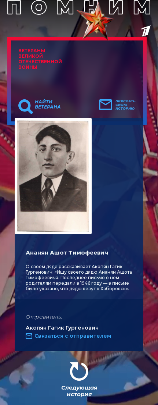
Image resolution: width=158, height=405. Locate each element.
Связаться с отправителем (72, 336)
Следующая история (79, 391)
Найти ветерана (48, 104)
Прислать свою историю (125, 104)
